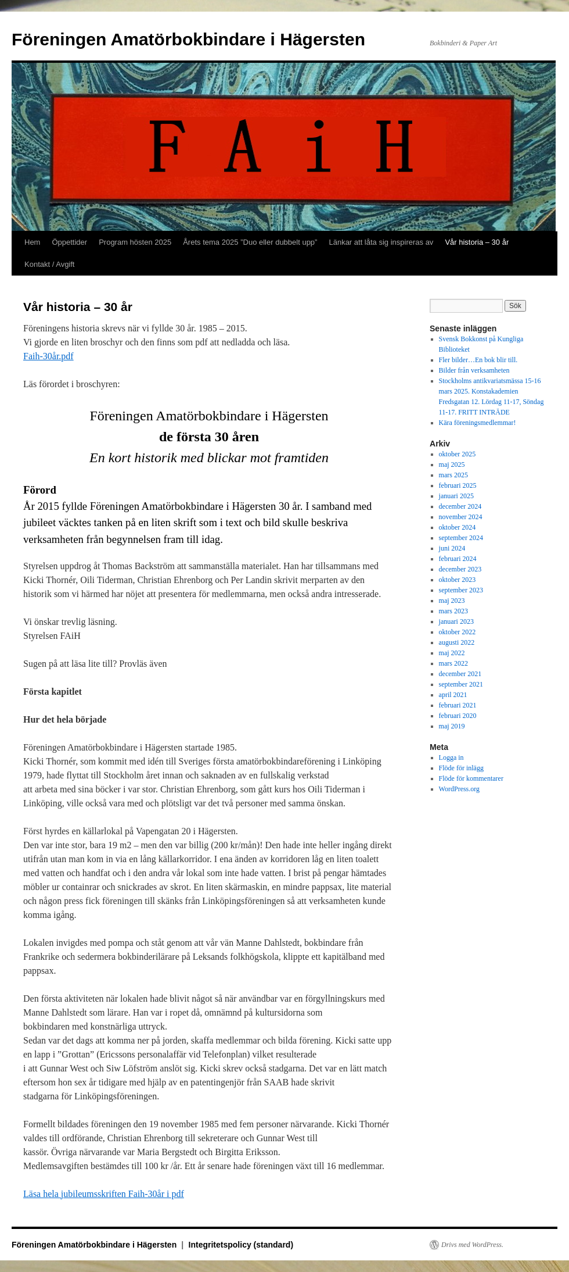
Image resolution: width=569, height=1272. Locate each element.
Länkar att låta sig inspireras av (381, 242)
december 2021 (460, 674)
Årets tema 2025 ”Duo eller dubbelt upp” (250, 242)
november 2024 (460, 517)
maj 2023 (452, 600)
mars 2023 (453, 611)
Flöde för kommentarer (471, 778)
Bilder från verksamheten (474, 370)
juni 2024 (452, 548)
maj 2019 (452, 726)
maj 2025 (452, 464)
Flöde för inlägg (461, 768)
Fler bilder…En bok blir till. (478, 360)
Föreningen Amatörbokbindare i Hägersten (188, 39)
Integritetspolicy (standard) (241, 1244)
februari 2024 (458, 559)
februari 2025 (458, 485)
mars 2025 (453, 475)
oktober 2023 (457, 580)
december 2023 (460, 569)
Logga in (451, 757)
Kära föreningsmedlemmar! (477, 423)
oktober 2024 (457, 527)
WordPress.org (459, 789)
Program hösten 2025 (135, 242)
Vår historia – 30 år (477, 242)
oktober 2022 (457, 632)
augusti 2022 (457, 642)
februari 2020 (458, 716)
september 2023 (461, 590)
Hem (32, 242)
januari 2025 (456, 496)
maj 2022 (452, 653)
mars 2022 (453, 663)
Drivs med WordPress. (472, 1245)
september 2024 (461, 538)
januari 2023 (456, 621)
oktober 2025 (457, 454)
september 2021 (461, 684)
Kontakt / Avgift (49, 264)
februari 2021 (458, 705)
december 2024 (460, 506)
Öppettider (69, 242)
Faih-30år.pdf (48, 356)
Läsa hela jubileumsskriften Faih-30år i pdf (103, 1194)
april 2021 (453, 695)
